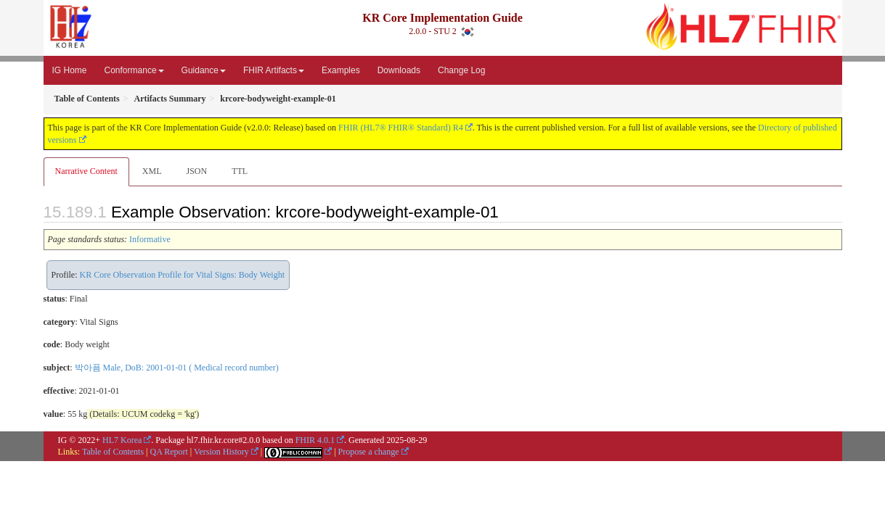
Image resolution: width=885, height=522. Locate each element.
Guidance (204, 70)
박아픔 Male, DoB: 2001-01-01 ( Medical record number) (177, 367)
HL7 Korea (122, 440)
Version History (221, 452)
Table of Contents (113, 452)
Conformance (134, 70)
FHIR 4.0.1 (315, 440)
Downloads (399, 70)
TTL (240, 171)
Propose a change (368, 452)
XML (152, 171)
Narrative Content (86, 171)
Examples (341, 70)
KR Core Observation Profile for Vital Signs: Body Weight (182, 275)
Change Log (461, 70)
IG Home (69, 70)
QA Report (169, 452)
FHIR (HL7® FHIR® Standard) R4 (400, 128)
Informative (150, 239)
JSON (196, 171)
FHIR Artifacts (273, 70)
